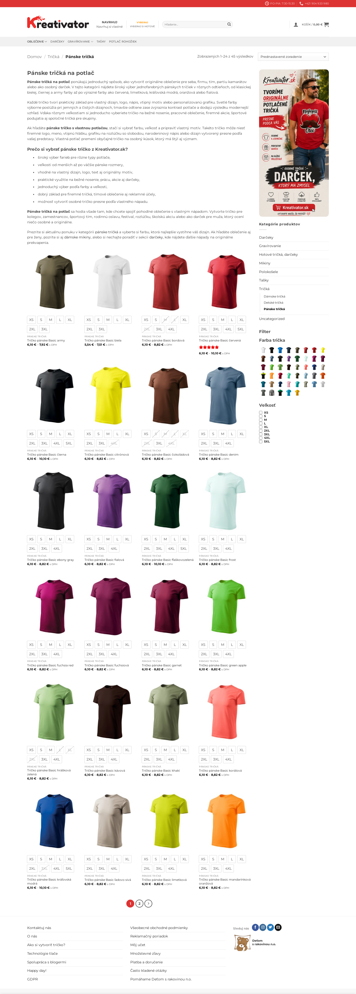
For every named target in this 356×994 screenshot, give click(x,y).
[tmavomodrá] (289, 350)
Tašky (101, 41)
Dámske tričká (274, 296)
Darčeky (57, 41)
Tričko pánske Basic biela (103, 340)
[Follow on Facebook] (255, 926)
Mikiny (264, 263)
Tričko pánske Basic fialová (104, 560)
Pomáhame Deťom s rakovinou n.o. (161, 978)
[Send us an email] (278, 926)
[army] (297, 350)
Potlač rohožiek (123, 41)
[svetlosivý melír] (323, 384)
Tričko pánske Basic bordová (163, 340)
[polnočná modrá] (280, 384)
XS (266, 412)
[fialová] (289, 358)
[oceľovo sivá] (314, 375)
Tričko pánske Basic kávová (105, 770)
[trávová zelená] (280, 392)
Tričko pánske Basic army (46, 340)
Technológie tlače (42, 952)
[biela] (263, 350)
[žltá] (297, 392)
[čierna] (271, 350)
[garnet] (263, 367)
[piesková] (271, 384)
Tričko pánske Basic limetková (164, 880)
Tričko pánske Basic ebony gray (50, 560)
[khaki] (297, 367)
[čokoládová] (263, 358)
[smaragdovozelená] (297, 384)
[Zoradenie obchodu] (293, 57)
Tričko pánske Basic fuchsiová (107, 665)
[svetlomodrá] (314, 384)
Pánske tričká (274, 309)
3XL (267, 434)
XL (266, 427)
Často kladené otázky (148, 970)
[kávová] (289, 367)
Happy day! (36, 970)
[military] (297, 375)
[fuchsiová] (323, 358)
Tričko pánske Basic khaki (161, 770)
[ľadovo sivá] (323, 367)
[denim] (271, 358)
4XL (267, 438)
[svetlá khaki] (306, 384)
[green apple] (271, 367)
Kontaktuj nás (39, 927)
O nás (32, 935)
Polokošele (268, 272)
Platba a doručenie (146, 961)
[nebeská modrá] (306, 375)
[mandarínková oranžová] (271, 375)
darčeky (156, 237)
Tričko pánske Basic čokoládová (165, 454)
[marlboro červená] (280, 375)
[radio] (31, 319)
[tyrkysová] (289, 392)
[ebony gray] (280, 358)
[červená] (314, 350)
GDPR (32, 978)
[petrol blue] (263, 384)
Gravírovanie (80, 41)
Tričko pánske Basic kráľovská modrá (49, 881)
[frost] (306, 358)
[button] (295, 24)
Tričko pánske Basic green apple (222, 665)
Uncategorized (272, 319)
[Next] (147, 903)
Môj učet (137, 944)
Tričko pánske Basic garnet (162, 665)
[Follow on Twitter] (270, 926)
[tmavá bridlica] (263, 392)
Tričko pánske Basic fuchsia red (50, 665)
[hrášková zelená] (280, 367)
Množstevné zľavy (145, 952)
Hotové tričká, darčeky (278, 254)
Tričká (53, 56)
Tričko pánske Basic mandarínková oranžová (225, 881)
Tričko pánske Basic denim (219, 454)
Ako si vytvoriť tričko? (46, 944)
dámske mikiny (77, 237)
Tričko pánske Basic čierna (46, 454)
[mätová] (289, 375)
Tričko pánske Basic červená (220, 340)
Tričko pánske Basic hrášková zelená (49, 772)
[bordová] (306, 350)
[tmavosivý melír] (271, 392)
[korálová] (306, 367)
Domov (34, 56)
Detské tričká (273, 302)
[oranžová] (323, 375)
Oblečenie (37, 41)
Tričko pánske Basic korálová (220, 770)
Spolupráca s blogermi (46, 961)
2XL (267, 430)
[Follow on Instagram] (262, 926)
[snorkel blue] (280, 350)
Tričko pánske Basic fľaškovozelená (168, 560)
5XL (267, 441)
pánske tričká (106, 232)
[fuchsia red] (314, 358)
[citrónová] (323, 350)
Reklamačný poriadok (149, 935)
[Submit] (229, 24)
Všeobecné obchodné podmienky (159, 927)
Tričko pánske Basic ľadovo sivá (108, 880)
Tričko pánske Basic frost (217, 560)
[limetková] (263, 375)
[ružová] (289, 384)
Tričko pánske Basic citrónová (107, 454)
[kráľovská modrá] (314, 367)
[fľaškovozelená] (297, 358)
